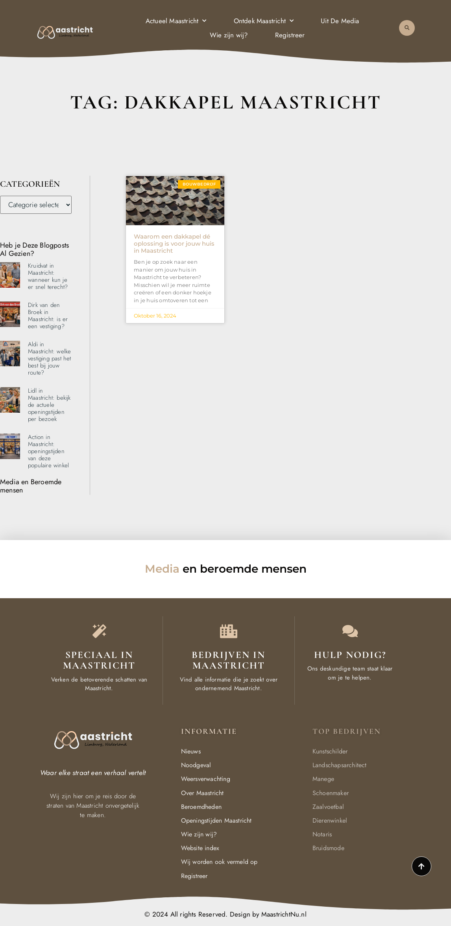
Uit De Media (340, 20)
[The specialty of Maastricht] (99, 631)
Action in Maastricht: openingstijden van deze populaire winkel (48, 451)
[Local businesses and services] (228, 631)
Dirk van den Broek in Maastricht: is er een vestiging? (48, 316)
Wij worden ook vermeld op (219, 861)
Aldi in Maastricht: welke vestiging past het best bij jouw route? (49, 358)
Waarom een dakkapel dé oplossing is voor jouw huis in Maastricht (174, 243)
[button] (407, 27)
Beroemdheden (201, 806)
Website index (200, 848)
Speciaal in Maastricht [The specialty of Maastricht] (99, 660)
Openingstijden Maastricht (216, 820)
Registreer (290, 35)
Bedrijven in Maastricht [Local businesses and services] (228, 660)
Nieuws (191, 751)
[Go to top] (421, 866)
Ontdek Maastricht (264, 20)
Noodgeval (196, 765)
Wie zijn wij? (229, 35)
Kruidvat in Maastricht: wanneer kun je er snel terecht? (48, 276)
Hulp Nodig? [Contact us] (350, 655)
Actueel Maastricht (176, 20)
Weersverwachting (205, 778)
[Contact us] (350, 631)
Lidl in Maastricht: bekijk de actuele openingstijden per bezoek (49, 404)
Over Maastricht (202, 792)
